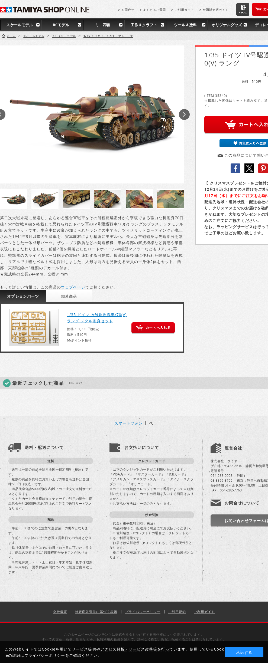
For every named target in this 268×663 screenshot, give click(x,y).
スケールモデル (19, 24)
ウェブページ (73, 287)
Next (184, 114)
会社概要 (60, 611)
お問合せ (127, 10)
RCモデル (61, 24)
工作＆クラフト (144, 24)
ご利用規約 (177, 611)
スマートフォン (128, 423)
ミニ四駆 (102, 24)
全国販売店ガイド (216, 10)
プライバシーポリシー (142, 611)
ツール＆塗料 (185, 24)
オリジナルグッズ (227, 24)
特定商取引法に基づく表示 (96, 611)
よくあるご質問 (154, 10)
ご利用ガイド (184, 10)
